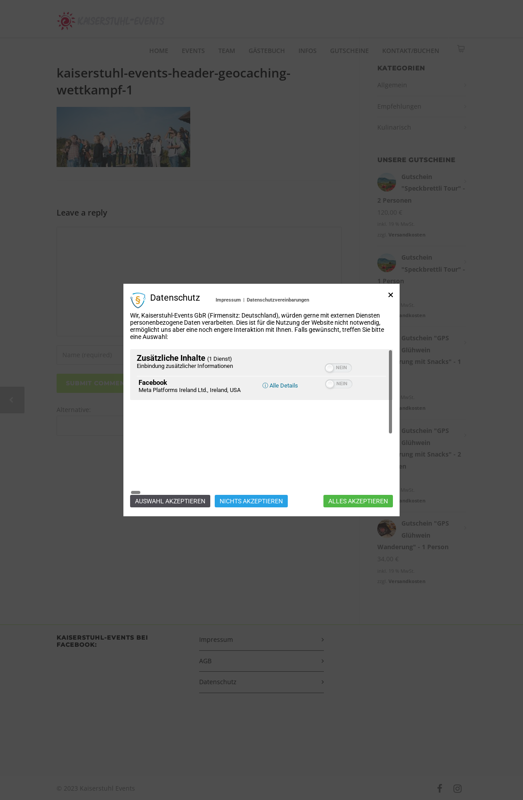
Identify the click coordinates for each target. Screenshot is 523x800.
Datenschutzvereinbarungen (278, 346)
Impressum (228, 346)
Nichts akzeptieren (251, 454)
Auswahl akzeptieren (170, 454)
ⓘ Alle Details (280, 432)
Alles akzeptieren (358, 454)
